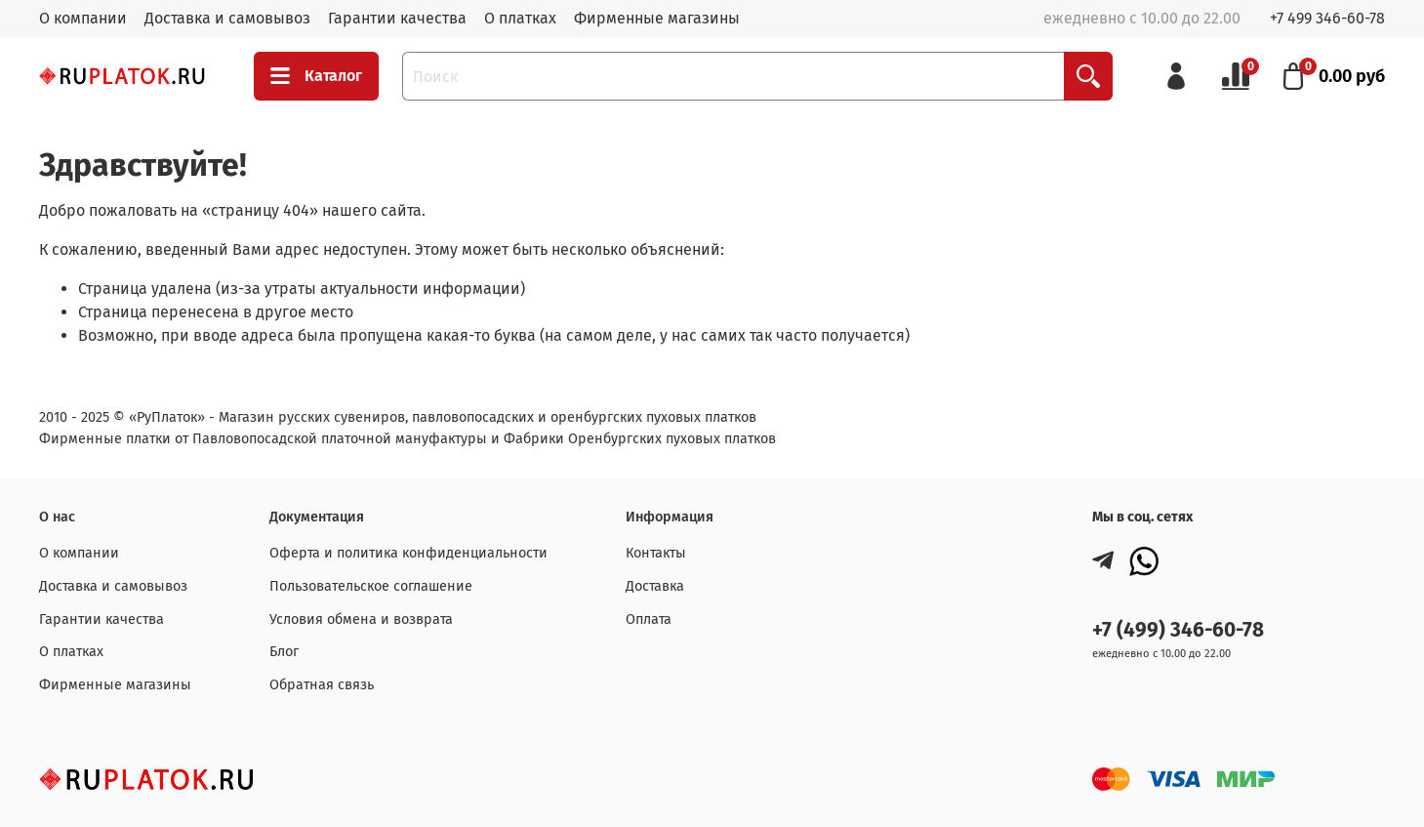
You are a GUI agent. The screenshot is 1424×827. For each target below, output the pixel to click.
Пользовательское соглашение (370, 586)
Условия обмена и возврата (361, 619)
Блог (284, 651)
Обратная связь (321, 685)
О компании (83, 18)
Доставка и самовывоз (227, 18)
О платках (520, 18)
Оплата (648, 619)
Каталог (316, 76)
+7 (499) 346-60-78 (1178, 630)
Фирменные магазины (657, 18)
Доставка (655, 586)
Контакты (656, 553)
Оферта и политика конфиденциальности (408, 553)
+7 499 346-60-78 (1327, 18)
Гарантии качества (397, 18)
